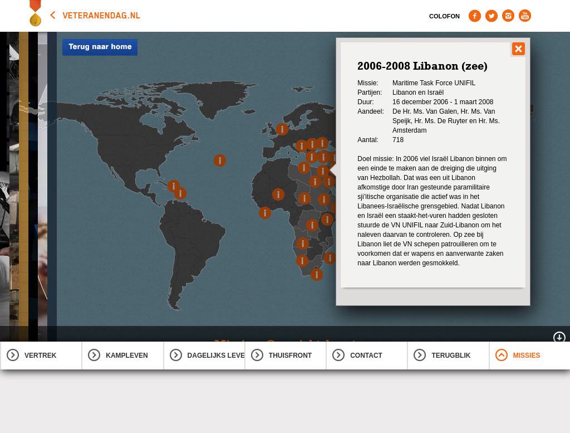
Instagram (508, 15)
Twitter (491, 15)
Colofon (444, 16)
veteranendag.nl (102, 16)
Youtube (525, 15)
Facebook (474, 15)
